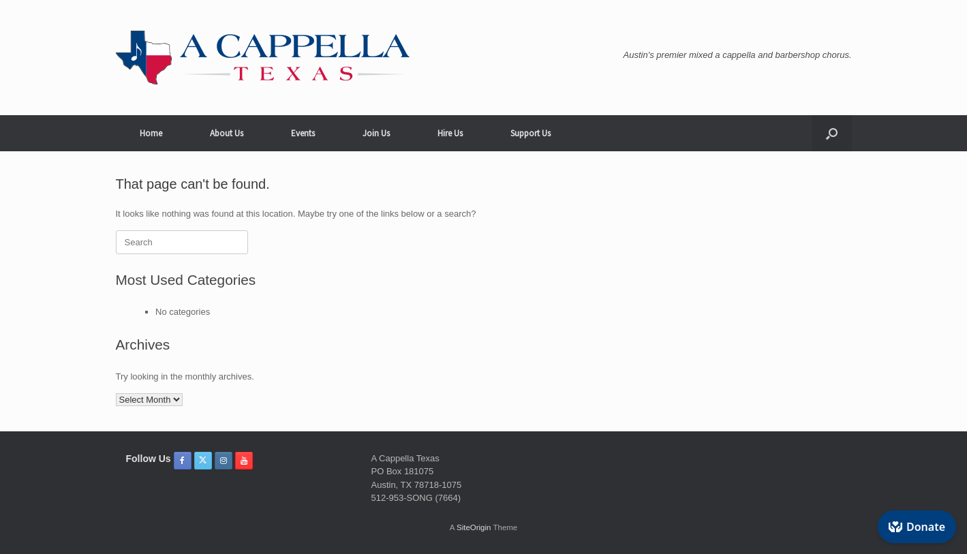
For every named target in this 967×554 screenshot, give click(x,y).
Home (151, 133)
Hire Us (450, 133)
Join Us (376, 133)
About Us (226, 133)
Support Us (530, 133)
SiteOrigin (474, 527)
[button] (832, 133)
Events (303, 133)
